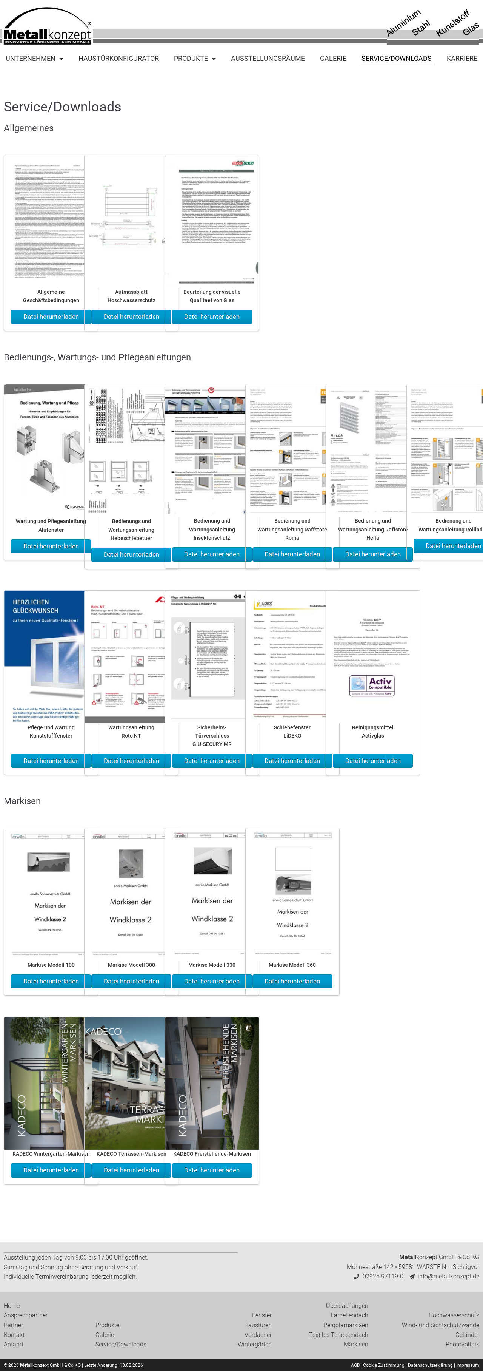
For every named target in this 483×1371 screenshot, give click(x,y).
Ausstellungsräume (268, 58)
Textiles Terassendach (338, 1334)
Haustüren (258, 1324)
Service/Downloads (396, 58)
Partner (13, 1324)
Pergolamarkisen (345, 1324)
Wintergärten (255, 1344)
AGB (355, 1365)
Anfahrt (13, 1344)
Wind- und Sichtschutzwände (440, 1324)
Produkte (195, 58)
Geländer (467, 1334)
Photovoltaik (462, 1344)
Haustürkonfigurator (118, 58)
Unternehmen (34, 58)
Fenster (262, 1315)
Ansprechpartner (26, 1315)
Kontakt (14, 1334)
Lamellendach (349, 1315)
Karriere (462, 58)
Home (12, 1305)
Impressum (467, 1365)
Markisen (356, 1344)
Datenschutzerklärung (430, 1365)
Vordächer (258, 1334)
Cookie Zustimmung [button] (384, 1365)
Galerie (333, 58)
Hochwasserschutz (454, 1315)
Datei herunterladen (51, 316)
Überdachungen (347, 1305)
